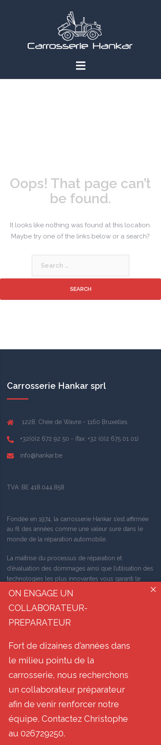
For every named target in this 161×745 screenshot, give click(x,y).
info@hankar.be (41, 455)
